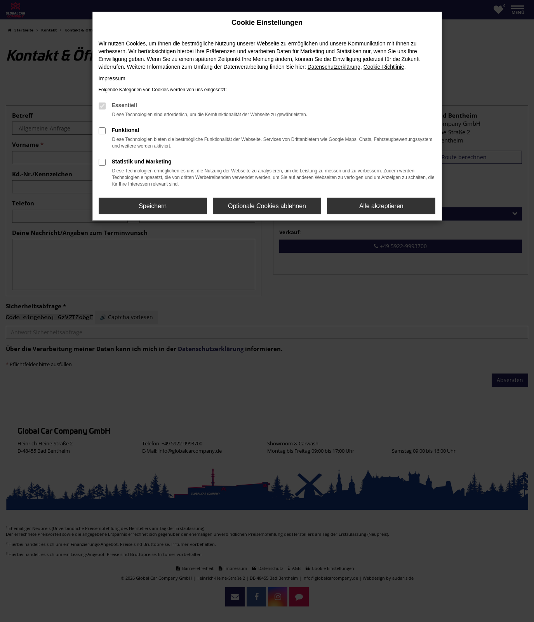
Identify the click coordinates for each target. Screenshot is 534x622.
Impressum (112, 78)
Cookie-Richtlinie (384, 67)
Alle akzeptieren (381, 206)
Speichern (153, 206)
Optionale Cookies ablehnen (267, 206)
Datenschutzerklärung (334, 67)
